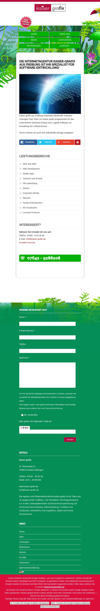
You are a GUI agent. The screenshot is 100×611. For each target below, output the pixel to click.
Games (26, 188)
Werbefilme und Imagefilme (43, 510)
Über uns (64, 34)
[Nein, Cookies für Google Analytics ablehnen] (96, 592)
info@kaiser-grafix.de (36, 239)
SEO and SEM (29, 164)
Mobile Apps (28, 173)
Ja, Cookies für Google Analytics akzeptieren (29, 603)
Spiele (60, 510)
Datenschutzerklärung (53, 408)
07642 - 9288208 (43, 258)
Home (34, 34)
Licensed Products (31, 212)
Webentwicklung (51, 507)
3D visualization (30, 207)
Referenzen (34, 46)
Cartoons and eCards (32, 178)
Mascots (27, 198)
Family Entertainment (32, 203)
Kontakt (64, 46)
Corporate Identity (31, 193)
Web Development (31, 169)
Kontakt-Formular (27, 242)
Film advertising (30, 183)
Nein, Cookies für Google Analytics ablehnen (70, 603)
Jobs (21, 537)
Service (22, 552)
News (34, 40)
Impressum (24, 562)
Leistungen (64, 40)
